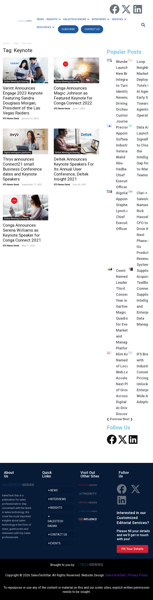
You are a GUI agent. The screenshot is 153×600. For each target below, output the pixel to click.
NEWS (40, 19)
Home (6, 43)
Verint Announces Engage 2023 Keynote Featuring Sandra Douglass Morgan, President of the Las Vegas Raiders (23, 100)
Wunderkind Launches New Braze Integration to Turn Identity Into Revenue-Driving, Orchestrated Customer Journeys (127, 91)
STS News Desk (11, 118)
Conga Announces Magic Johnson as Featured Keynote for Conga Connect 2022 (73, 95)
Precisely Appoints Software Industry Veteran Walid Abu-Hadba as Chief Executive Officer (124, 157)
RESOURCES (45, 27)
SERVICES (119, 19)
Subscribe (68, 29)
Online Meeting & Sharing (16, 81)
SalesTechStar (115, 575)
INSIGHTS (53, 19)
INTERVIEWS (100, 19)
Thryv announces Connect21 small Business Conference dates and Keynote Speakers (22, 169)
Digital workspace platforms (17, 152)
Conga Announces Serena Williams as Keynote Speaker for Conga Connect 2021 (22, 233)
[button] (143, 24)
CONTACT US (92, 29)
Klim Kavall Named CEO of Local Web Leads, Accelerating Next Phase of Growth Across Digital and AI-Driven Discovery (126, 384)
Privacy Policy (138, 575)
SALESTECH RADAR (76, 19)
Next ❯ (128, 419)
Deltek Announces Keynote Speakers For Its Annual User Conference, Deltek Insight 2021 (74, 169)
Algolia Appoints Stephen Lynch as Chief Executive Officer (124, 211)
